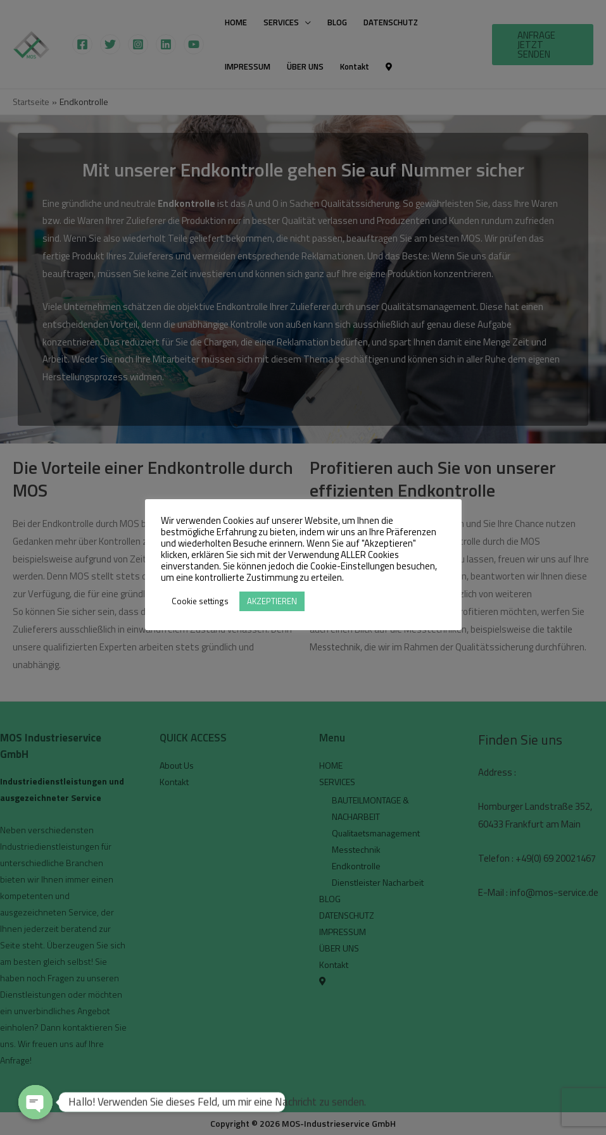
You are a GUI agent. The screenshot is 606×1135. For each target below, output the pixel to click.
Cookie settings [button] (200, 601)
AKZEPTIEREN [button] (272, 601)
